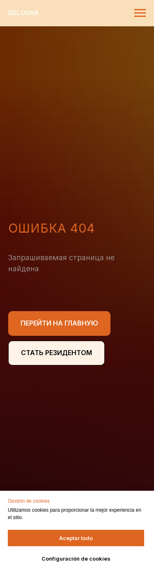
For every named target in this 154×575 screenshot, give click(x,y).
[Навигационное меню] (140, 13)
